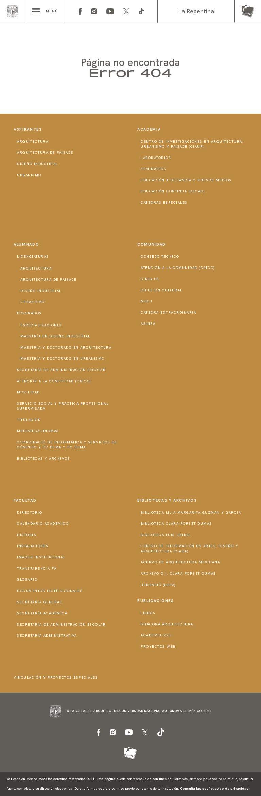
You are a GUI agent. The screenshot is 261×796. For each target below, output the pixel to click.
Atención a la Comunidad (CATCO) (54, 381)
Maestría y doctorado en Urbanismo (62, 358)
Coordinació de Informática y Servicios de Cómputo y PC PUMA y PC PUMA (67, 444)
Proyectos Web (158, 646)
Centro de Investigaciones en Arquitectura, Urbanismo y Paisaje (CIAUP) (192, 144)
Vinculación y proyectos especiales (56, 677)
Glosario (27, 579)
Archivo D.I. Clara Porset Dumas (178, 573)
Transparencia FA (36, 568)
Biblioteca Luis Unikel (166, 535)
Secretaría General (39, 602)
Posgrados (29, 313)
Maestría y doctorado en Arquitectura (65, 347)
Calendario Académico (43, 523)
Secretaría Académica (42, 613)
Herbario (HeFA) (158, 584)
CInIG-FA (150, 279)
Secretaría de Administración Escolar (61, 370)
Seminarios (153, 169)
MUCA (147, 301)
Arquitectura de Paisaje (45, 152)
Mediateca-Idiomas (38, 431)
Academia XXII (156, 635)
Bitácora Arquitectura (167, 624)
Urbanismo (29, 175)
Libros (148, 613)
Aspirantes (28, 129)
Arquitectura (32, 141)
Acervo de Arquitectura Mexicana (180, 562)
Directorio (29, 512)
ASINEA (148, 323)
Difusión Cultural (161, 290)
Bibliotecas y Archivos (43, 458)
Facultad (25, 500)
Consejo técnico (160, 256)
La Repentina (196, 11)
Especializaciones (41, 325)
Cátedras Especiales (164, 202)
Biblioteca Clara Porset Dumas (176, 523)
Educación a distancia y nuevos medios (186, 180)
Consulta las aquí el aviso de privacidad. (215, 788)
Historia (26, 535)
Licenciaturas (33, 256)
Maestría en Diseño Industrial (55, 336)
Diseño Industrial (37, 164)
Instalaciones (33, 546)
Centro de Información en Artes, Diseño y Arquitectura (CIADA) (189, 548)
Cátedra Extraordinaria (168, 312)
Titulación (29, 420)
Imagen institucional (41, 557)
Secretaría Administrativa (47, 635)
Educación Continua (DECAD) (173, 191)
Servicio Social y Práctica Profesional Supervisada (62, 406)
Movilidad (28, 392)
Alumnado (26, 244)
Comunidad (151, 244)
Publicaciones (155, 600)
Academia (149, 129)
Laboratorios (156, 157)
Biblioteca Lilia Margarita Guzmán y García (191, 512)
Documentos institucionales (50, 591)
